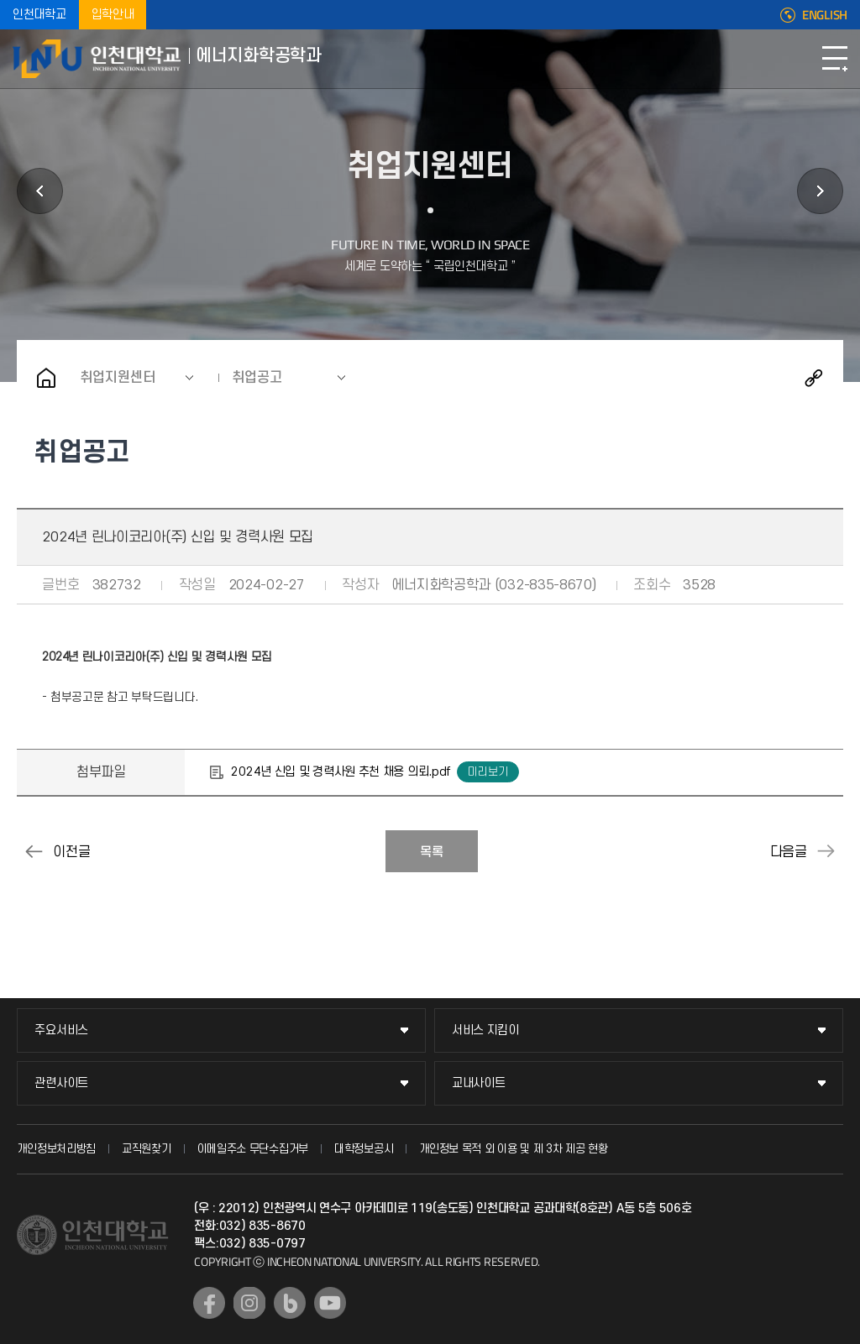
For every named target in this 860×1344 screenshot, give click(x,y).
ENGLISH (824, 15)
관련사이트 (61, 1083)
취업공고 (257, 377)
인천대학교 (39, 15)
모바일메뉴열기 (835, 58)
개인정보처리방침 (56, 1149)
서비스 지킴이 (485, 1030)
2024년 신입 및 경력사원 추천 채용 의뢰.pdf (340, 772)
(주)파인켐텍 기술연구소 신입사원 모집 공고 (33, 851)
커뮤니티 (820, 191)
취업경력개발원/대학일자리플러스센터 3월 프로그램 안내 (826, 851)
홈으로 (46, 378)
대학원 (40, 191)
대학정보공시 (363, 1149)
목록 (431, 852)
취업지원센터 (117, 377)
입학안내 (113, 15)
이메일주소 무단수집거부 (252, 1149)
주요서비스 (61, 1030)
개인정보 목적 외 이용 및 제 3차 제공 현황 (513, 1149)
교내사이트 (479, 1083)
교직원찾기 (146, 1149)
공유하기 (814, 378)
